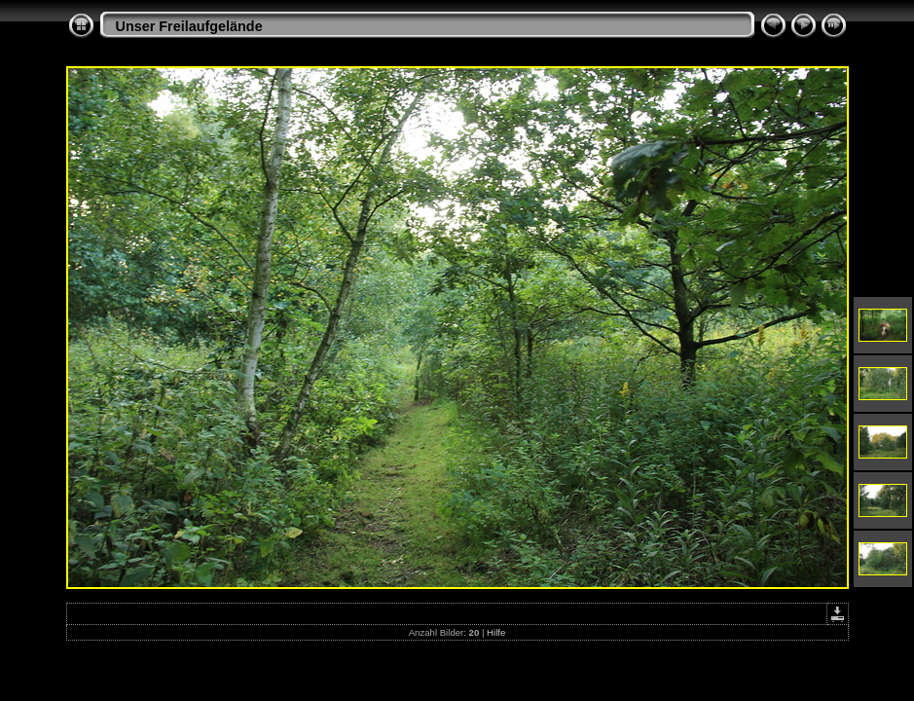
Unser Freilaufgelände (189, 26)
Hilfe (496, 632)
